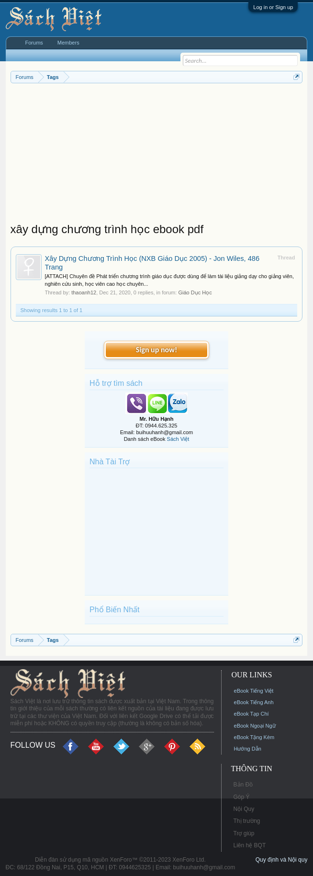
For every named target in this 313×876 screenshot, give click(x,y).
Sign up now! (156, 349)
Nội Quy (244, 809)
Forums (34, 42)
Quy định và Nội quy (282, 859)
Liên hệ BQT (250, 845)
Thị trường (247, 821)
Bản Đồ (243, 784)
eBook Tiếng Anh (254, 702)
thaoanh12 (83, 292)
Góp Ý (242, 797)
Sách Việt (178, 439)
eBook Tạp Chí (251, 714)
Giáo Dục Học (195, 292)
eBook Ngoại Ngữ (255, 726)
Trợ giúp (244, 833)
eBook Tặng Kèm (254, 737)
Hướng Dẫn (247, 749)
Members (68, 42)
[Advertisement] (157, 155)
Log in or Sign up (273, 7)
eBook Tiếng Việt (254, 691)
